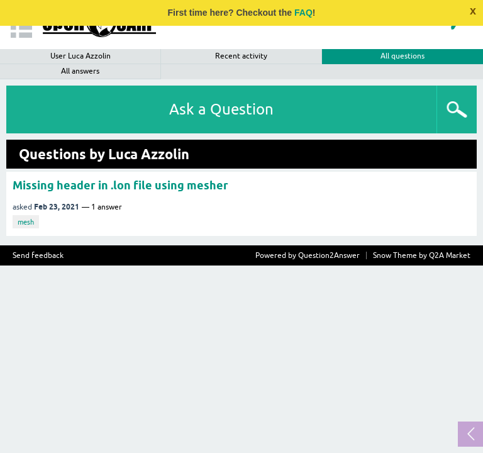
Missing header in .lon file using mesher (120, 185)
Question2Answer (329, 255)
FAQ (303, 13)
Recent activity (241, 56)
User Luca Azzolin (80, 56)
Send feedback (38, 255)
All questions (402, 56)
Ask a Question (221, 109)
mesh (26, 222)
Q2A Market (449, 255)
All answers (80, 71)
